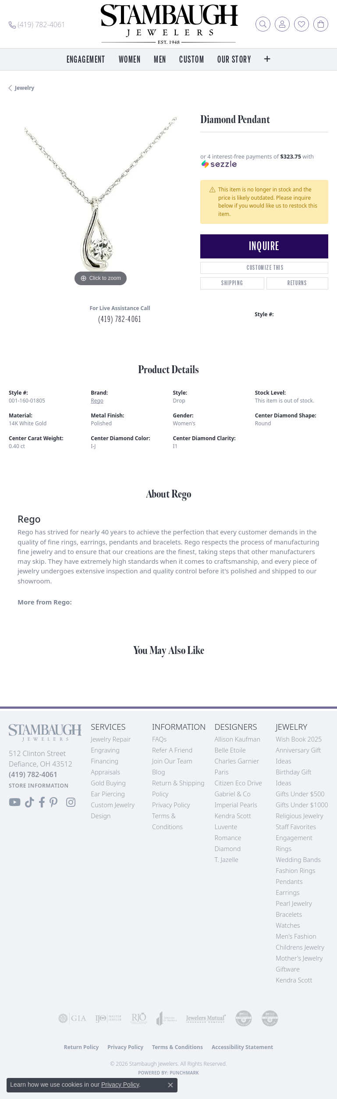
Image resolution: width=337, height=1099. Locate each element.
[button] (262, 24)
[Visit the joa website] (166, 1018)
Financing (104, 761)
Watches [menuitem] (288, 925)
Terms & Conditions (177, 1047)
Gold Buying (108, 783)
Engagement (86, 59)
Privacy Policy (171, 805)
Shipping (232, 283)
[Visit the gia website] (72, 1018)
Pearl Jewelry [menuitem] (294, 903)
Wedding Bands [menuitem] (298, 859)
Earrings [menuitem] (287, 892)
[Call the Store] (33, 774)
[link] (37, 24)
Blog (158, 772)
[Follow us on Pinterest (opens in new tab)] (53, 802)
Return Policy (81, 1047)
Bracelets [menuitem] (289, 914)
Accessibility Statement (242, 1047)
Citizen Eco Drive (238, 783)
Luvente (225, 827)
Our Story (234, 59)
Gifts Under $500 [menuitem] (300, 794)
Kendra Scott (232, 816)
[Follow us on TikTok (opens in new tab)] (29, 802)
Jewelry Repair (111, 739)
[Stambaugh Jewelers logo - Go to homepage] (169, 24)
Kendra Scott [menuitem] (294, 980)
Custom (191, 59)
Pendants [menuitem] (289, 881)
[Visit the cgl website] (270, 1018)
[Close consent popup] (170, 1085)
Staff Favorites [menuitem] (296, 827)
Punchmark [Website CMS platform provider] (184, 1073)
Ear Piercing (108, 794)
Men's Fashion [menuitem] (296, 936)
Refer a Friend (172, 750)
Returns (297, 283)
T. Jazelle (226, 859)
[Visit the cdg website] (243, 1018)
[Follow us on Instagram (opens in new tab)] (70, 802)
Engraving (105, 750)
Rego (97, 400)
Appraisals (105, 772)
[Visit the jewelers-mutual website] (206, 1018)
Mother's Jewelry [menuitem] (299, 958)
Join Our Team (172, 761)
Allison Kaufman (237, 739)
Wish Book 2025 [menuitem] (299, 739)
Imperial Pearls (235, 805)
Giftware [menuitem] (288, 969)
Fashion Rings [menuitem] (295, 870)
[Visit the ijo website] (108, 1018)
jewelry (24, 88)
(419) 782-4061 (119, 319)
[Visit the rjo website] (139, 1018)
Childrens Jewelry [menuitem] (300, 947)
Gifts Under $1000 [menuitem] (302, 805)
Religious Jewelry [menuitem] (299, 816)
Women (130, 59)
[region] (100, 197)
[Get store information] (39, 785)
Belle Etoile (229, 750)
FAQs (159, 739)
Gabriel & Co (232, 794)
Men (160, 59)
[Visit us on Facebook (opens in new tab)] (42, 802)
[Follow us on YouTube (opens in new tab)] (15, 802)
